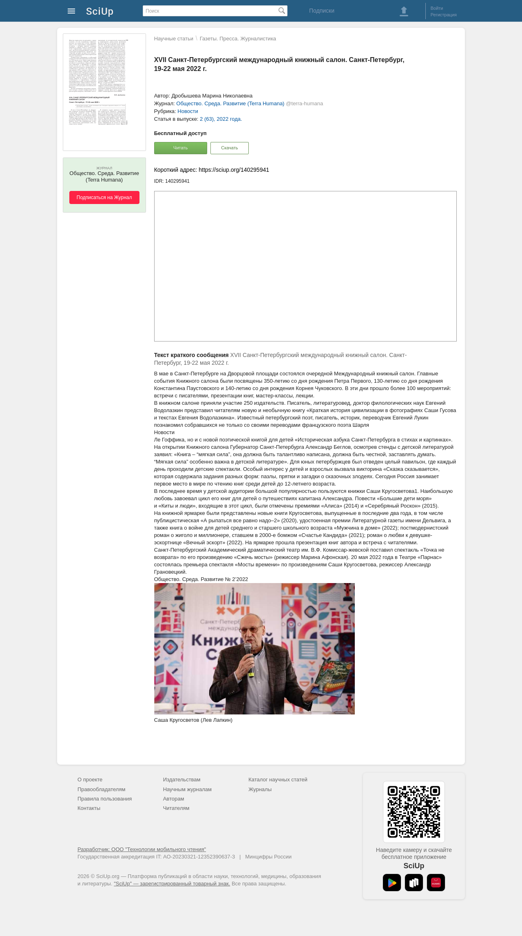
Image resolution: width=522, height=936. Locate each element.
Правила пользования (104, 799)
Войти (437, 8)
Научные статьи (173, 38)
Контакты (88, 808)
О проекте (89, 779)
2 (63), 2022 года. (221, 119)
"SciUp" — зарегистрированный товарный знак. (172, 884)
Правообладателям (101, 789)
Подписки (321, 10)
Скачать (229, 147)
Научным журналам (187, 789)
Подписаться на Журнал (104, 197)
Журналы (260, 789)
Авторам (173, 799)
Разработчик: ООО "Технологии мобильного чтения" (141, 849)
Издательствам (182, 779)
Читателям (176, 808)
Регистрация (444, 14)
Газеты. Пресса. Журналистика (238, 38)
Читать (180, 147)
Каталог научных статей (277, 779)
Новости (187, 111)
